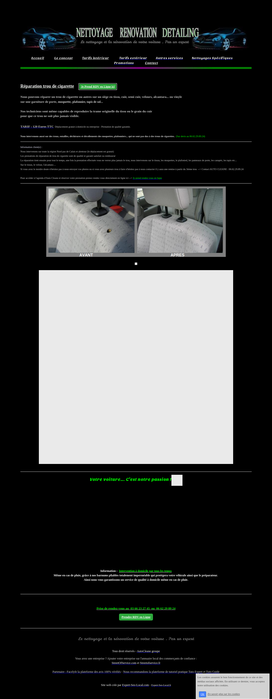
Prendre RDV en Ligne (136, 617)
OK (202, 694)
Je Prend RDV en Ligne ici (98, 86)
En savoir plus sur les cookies (224, 694)
